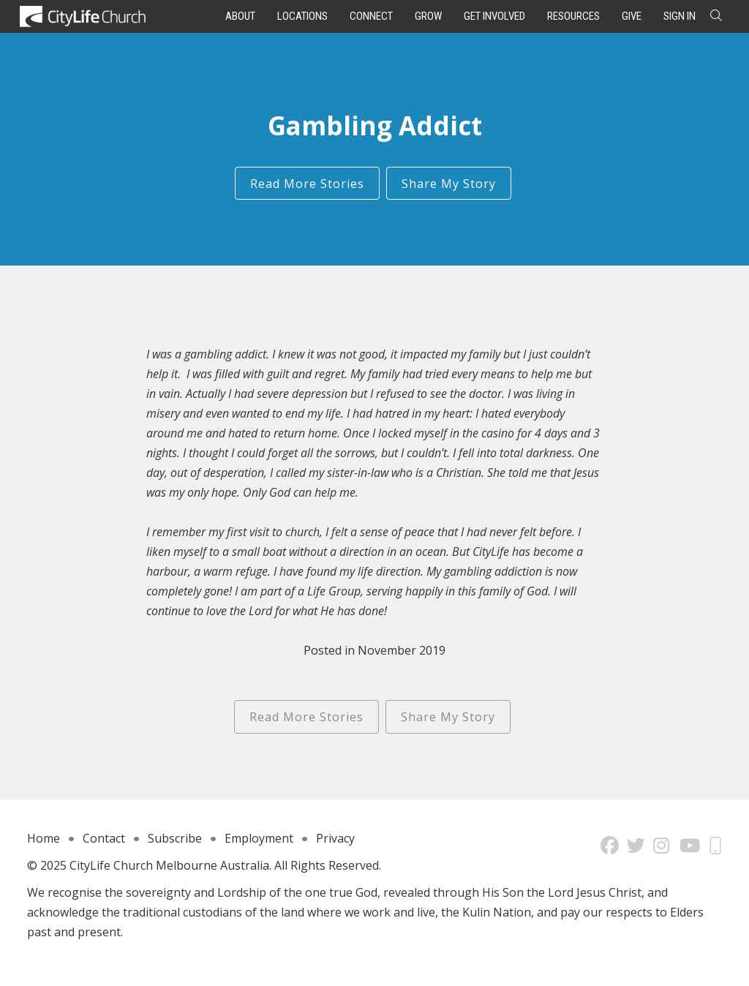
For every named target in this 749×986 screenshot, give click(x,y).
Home (43, 838)
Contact (104, 838)
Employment (259, 838)
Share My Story (449, 184)
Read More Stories (307, 184)
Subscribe (175, 838)
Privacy (335, 838)
